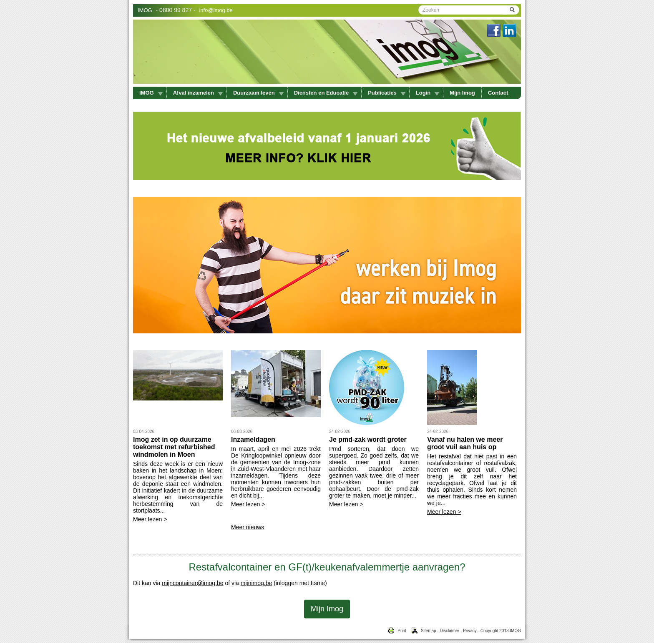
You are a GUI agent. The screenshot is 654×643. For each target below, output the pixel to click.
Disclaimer (449, 630)
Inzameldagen (253, 439)
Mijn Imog (462, 93)
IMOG (145, 10)
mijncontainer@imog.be (192, 583)
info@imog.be (215, 10)
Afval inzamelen (198, 93)
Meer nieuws (247, 527)
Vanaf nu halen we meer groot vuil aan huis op (465, 443)
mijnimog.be (256, 583)
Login (427, 93)
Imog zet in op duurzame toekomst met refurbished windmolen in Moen (174, 447)
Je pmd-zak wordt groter (368, 439)
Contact (498, 93)
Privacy (470, 630)
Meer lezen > (150, 519)
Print (397, 630)
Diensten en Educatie (325, 93)
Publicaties (386, 93)
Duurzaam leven (258, 93)
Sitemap (421, 630)
